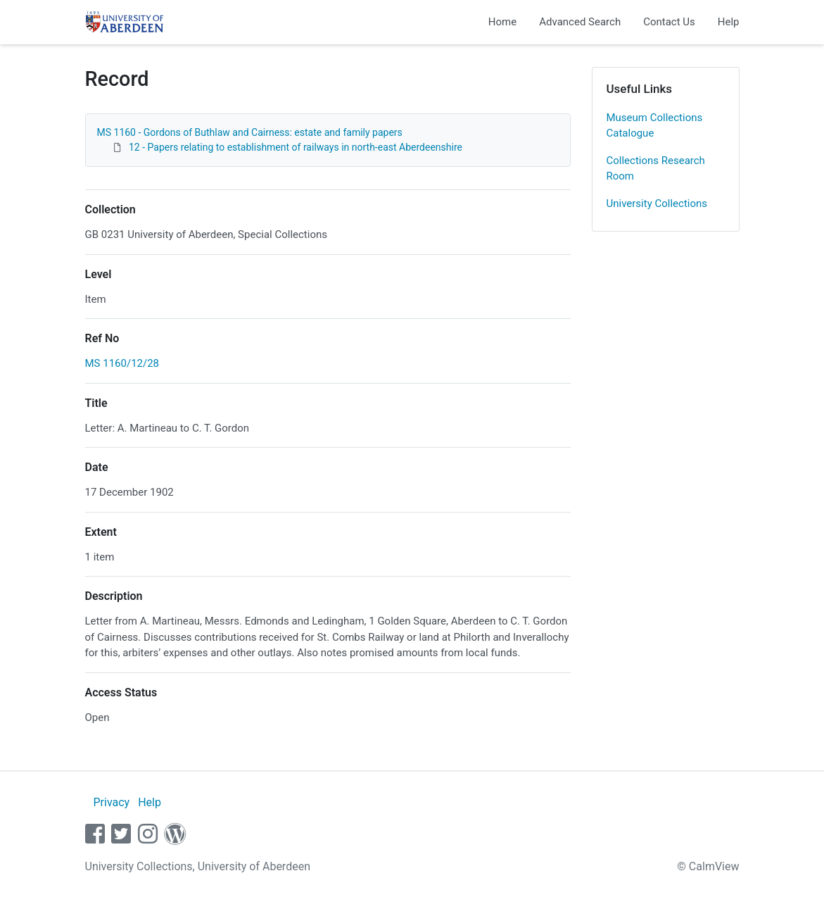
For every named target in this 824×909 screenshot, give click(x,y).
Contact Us (669, 21)
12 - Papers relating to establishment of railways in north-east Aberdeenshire (295, 147)
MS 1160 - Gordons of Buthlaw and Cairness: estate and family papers (250, 132)
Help (729, 21)
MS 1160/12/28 (122, 363)
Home (502, 21)
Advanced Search (580, 21)
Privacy (111, 802)
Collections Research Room (656, 168)
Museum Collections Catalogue (655, 125)
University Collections (657, 203)
